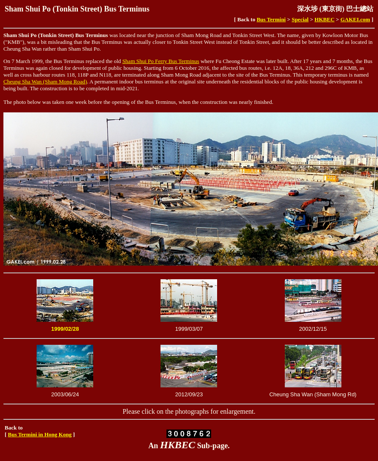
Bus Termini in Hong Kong (40, 434)
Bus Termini (271, 19)
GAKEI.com (355, 19)
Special (300, 19)
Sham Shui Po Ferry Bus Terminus (160, 61)
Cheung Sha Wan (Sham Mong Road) (45, 81)
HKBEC (325, 19)
